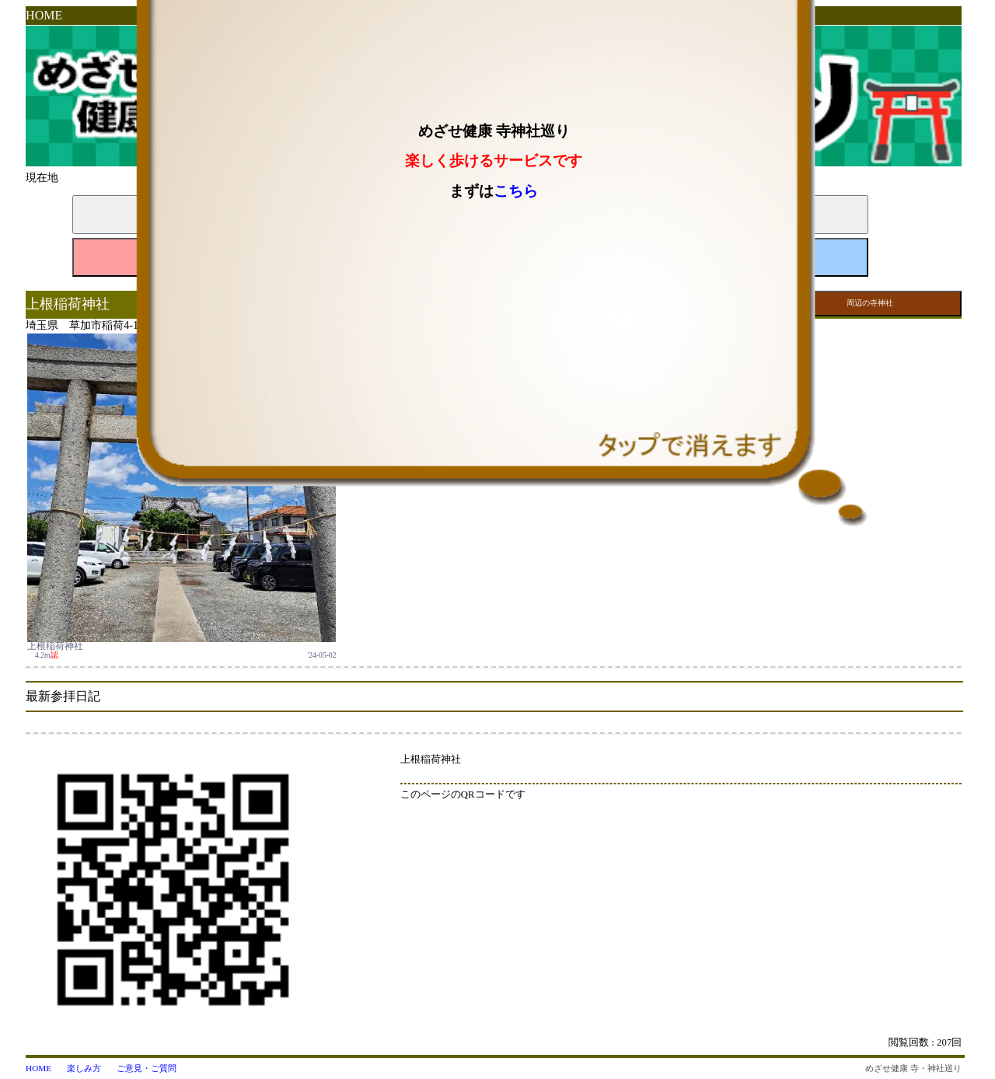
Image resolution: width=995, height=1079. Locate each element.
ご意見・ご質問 (146, 1068)
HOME (44, 15)
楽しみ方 (84, 1068)
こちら (516, 191)
